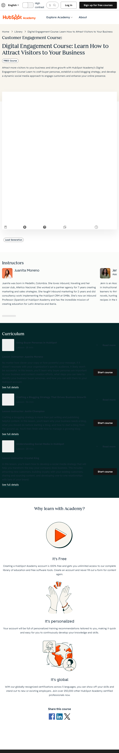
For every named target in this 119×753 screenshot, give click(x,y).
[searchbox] (52, 5)
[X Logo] (67, 716)
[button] (59, 345)
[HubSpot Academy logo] (19, 17)
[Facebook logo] (52, 716)
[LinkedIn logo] (60, 716)
